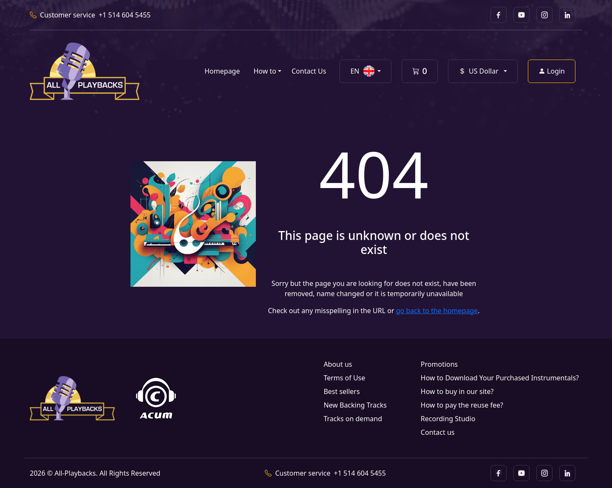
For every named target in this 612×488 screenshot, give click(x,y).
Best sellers (341, 391)
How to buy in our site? (457, 391)
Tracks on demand (352, 418)
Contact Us (309, 71)
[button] (365, 71)
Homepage (222, 71)
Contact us (438, 432)
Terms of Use (344, 377)
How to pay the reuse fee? (462, 405)
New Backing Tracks (354, 405)
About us (337, 364)
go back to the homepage (437, 310)
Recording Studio (448, 418)
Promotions (439, 364)
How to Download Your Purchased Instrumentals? (500, 377)
